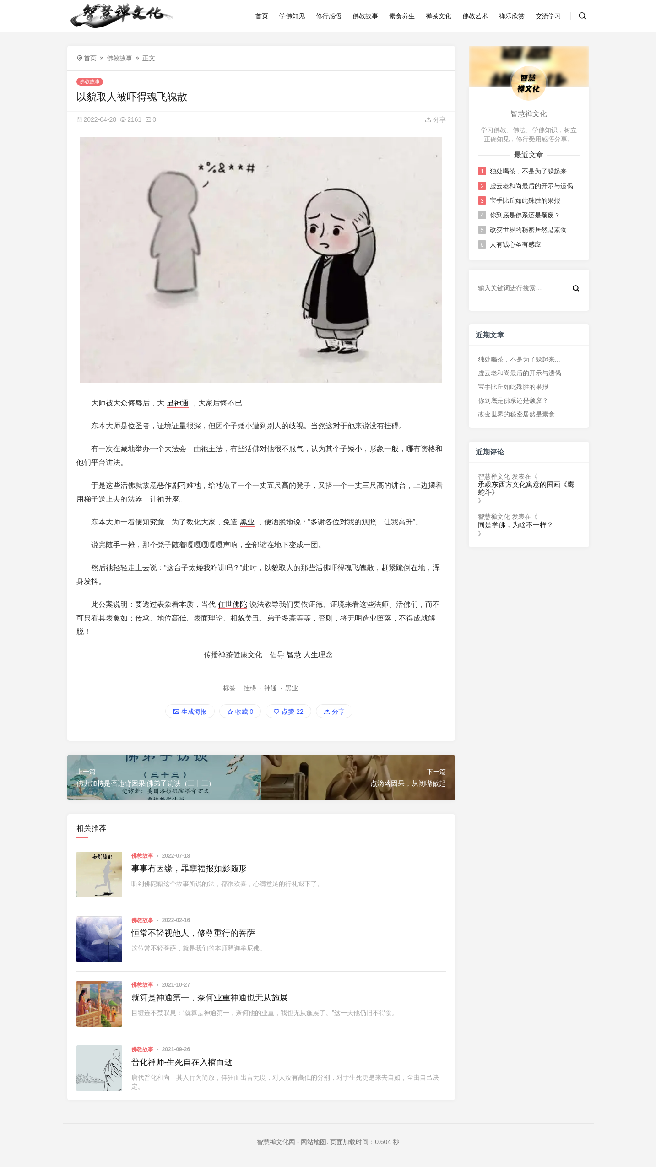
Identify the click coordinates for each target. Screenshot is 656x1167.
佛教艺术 (475, 16)
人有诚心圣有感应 (515, 244)
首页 (261, 16)
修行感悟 (329, 16)
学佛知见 (292, 16)
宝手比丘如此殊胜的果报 (525, 200)
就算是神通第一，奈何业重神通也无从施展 (209, 997)
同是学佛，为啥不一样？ (515, 525)
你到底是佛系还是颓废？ (525, 215)
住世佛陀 (232, 604)
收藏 (240, 711)
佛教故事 (365, 16)
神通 (270, 688)
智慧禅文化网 (276, 1141)
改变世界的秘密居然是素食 (528, 229)
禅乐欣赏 (512, 16)
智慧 (294, 655)
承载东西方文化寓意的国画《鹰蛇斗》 (526, 488)
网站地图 (313, 1141)
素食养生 (402, 16)
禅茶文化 (438, 16)
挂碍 (250, 688)
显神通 (178, 403)
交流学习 (548, 16)
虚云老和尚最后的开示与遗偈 (531, 185)
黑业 (247, 522)
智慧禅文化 (494, 476)
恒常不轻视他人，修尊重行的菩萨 (193, 933)
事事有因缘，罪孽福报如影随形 (189, 868)
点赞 (288, 711)
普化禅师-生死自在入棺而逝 (182, 1062)
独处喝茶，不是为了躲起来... (531, 171)
